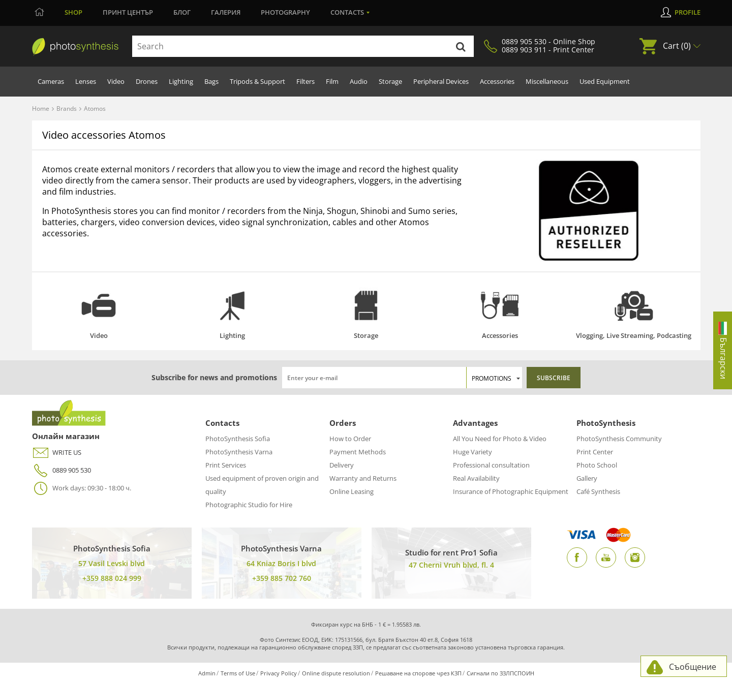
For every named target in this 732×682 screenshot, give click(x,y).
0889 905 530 (61, 470)
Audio (359, 81)
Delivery (341, 465)
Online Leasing (351, 491)
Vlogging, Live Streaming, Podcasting (633, 335)
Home (40, 108)
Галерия (225, 12)
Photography (285, 12)
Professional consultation (491, 465)
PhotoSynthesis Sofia (237, 438)
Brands (66, 108)
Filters (305, 81)
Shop (73, 12)
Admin (207, 673)
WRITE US (56, 452)
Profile (687, 12)
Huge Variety (472, 451)
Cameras (51, 81)
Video (116, 81)
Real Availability (476, 478)
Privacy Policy (278, 673)
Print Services (225, 465)
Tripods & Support (257, 81)
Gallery (586, 478)
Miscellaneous (547, 81)
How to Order (350, 438)
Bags (211, 81)
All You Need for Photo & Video (499, 438)
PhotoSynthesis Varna (238, 451)
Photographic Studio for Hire (248, 504)
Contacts (347, 12)
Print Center (594, 451)
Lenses (85, 81)
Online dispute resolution (336, 673)
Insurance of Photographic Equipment (510, 491)
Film (332, 81)
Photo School (596, 465)
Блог (182, 12)
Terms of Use (238, 673)
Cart (677, 45)
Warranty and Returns (362, 478)
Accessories (497, 81)
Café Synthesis (598, 491)
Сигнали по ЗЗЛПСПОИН (500, 673)
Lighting (181, 81)
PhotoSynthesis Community (619, 438)
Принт (128, 12)
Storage (390, 81)
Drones (147, 81)
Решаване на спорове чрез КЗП (418, 673)
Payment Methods (357, 451)
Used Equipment (605, 81)
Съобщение (692, 666)
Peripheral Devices (441, 81)
